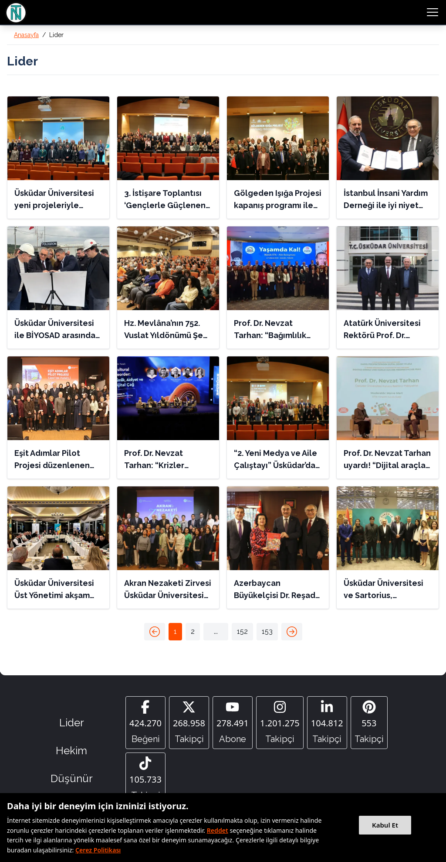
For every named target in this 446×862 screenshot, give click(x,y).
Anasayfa (26, 34)
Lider (71, 724)
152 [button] (242, 631)
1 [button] (175, 631)
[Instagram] (280, 723)
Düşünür (72, 780)
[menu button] (432, 12)
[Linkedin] (327, 723)
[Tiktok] (145, 782)
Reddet (217, 830)
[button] (154, 631)
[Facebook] (145, 723)
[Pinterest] (369, 723)
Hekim (71, 752)
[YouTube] (233, 723)
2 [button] (193, 631)
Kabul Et (385, 825)
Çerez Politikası (98, 850)
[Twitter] (189, 723)
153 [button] (267, 631)
